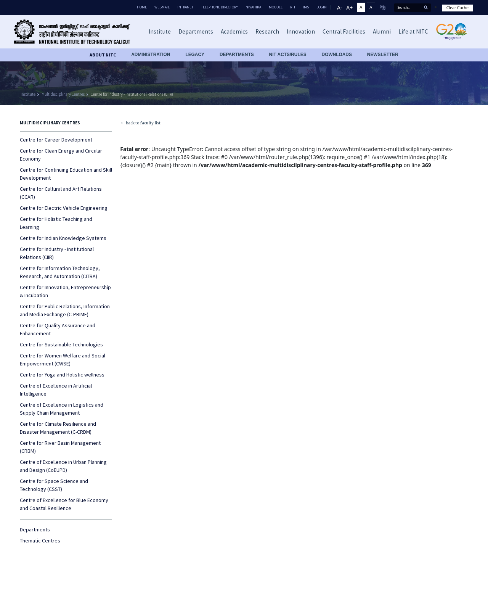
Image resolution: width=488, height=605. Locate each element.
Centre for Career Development (56, 139)
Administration (150, 54)
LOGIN (321, 7)
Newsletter (382, 54)
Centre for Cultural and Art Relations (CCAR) (61, 192)
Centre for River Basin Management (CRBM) (60, 446)
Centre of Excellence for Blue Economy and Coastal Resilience (64, 504)
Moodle (276, 7)
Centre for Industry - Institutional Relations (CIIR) (132, 94)
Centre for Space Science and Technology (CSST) (54, 485)
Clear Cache (457, 7)
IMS (306, 7)
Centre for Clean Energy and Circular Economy (61, 154)
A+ (349, 7)
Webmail (162, 7)
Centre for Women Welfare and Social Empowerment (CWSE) (62, 359)
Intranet (185, 7)
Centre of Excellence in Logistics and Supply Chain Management (61, 408)
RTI (292, 7)
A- (339, 7)
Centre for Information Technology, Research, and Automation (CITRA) (60, 272)
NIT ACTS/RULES (288, 54)
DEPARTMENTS (237, 54)
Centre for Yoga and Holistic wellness (62, 374)
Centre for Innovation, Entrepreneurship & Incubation (65, 291)
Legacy (194, 54)
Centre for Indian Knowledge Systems (63, 238)
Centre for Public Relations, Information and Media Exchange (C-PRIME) (65, 310)
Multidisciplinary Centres (63, 94)
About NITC (103, 55)
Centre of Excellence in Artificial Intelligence (56, 389)
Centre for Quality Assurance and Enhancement (57, 329)
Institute (28, 94)
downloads (337, 54)
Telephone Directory (219, 7)
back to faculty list (139, 123)
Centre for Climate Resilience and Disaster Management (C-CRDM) (58, 427)
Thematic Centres (40, 540)
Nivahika (253, 7)
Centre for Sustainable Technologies (61, 344)
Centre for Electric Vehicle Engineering (64, 207)
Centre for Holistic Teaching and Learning (56, 223)
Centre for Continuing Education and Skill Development (66, 173)
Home (142, 7)
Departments (35, 529)
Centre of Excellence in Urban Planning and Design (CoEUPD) (63, 466)
